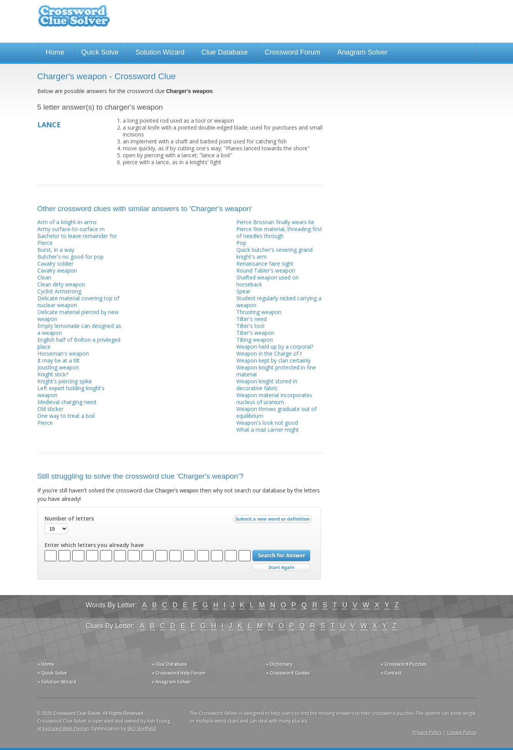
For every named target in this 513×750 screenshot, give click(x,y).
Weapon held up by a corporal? (274, 346)
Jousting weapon (58, 367)
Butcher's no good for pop (70, 256)
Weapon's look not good (267, 422)
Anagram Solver (362, 52)
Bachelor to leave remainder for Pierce (77, 239)
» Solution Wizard (56, 681)
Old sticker (50, 408)
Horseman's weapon (63, 353)
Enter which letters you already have (94, 545)
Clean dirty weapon (61, 284)
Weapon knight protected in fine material (276, 371)
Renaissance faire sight (265, 263)
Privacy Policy (427, 732)
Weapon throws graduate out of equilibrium (276, 412)
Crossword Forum (293, 52)
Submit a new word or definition (273, 521)
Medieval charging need (66, 402)
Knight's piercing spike (64, 381)
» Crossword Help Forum (179, 673)
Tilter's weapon (255, 332)
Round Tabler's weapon (265, 270)
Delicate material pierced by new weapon (78, 315)
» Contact (391, 673)
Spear (243, 291)
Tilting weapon (254, 339)
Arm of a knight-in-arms (67, 222)
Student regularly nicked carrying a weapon (278, 301)
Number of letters (69, 518)
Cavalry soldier (55, 263)
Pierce (45, 422)
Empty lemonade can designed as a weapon (79, 329)
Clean (44, 277)
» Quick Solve (52, 673)
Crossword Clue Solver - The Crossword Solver (73, 19)
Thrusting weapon (258, 312)
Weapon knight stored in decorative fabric (266, 384)
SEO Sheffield (141, 728)
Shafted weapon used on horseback (267, 281)
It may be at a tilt (58, 360)
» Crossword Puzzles (403, 664)
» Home (45, 664)
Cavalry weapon (57, 270)
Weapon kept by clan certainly (273, 360)
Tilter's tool (250, 325)
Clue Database (224, 52)
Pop (241, 242)
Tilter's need (251, 319)
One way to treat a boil (66, 415)
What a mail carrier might (267, 429)
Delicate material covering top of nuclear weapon (78, 301)
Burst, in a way (55, 249)
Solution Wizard (159, 52)
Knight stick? (52, 374)
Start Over (281, 568)
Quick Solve (100, 52)
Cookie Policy (461, 732)
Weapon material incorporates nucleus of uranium (274, 398)
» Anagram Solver (171, 681)
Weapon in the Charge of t (269, 353)
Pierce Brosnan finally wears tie (275, 222)
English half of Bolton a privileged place (78, 343)
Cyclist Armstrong (59, 291)
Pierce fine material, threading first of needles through (279, 232)
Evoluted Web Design (66, 728)
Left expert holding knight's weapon (71, 391)
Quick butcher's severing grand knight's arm (274, 253)
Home (55, 52)
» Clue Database (169, 664)
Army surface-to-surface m (71, 229)
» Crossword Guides (288, 673)
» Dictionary (279, 664)
